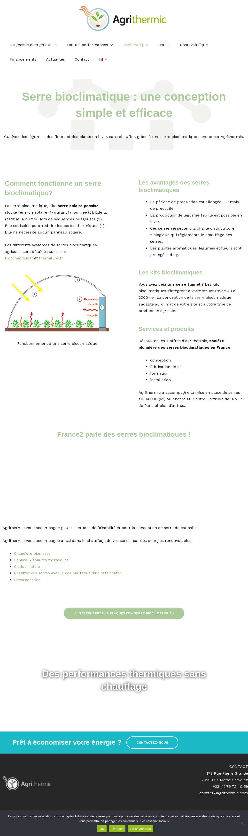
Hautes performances (87, 45)
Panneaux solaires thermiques (42, 560)
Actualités (18, 59)
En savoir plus (140, 829)
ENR (157, 45)
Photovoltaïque (185, 44)
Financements (220, 44)
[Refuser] (242, 823)
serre (199, 297)
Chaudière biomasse (33, 553)
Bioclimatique (130, 44)
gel (179, 254)
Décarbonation (27, 580)
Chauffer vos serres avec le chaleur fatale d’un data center (69, 573)
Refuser (117, 829)
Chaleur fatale (27, 566)
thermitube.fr (53, 258)
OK (102, 829)
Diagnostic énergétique (32, 45)
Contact (42, 59)
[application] (54, 45)
